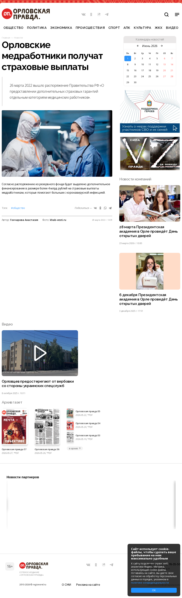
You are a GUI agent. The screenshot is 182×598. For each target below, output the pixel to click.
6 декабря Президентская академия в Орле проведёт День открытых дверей (148, 299)
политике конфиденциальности (150, 582)
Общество (14, 28)
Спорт (114, 28)
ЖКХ (158, 28)
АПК (127, 28)
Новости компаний (135, 179)
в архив (75, 448)
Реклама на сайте (88, 584)
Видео (172, 28)
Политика (37, 28)
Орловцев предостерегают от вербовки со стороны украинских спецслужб (38, 383)
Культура (142, 28)
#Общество (18, 208)
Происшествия (90, 28)
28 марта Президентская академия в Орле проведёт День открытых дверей (148, 231)
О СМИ (66, 584)
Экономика (61, 28)
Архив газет (12, 402)
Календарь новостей (150, 39)
